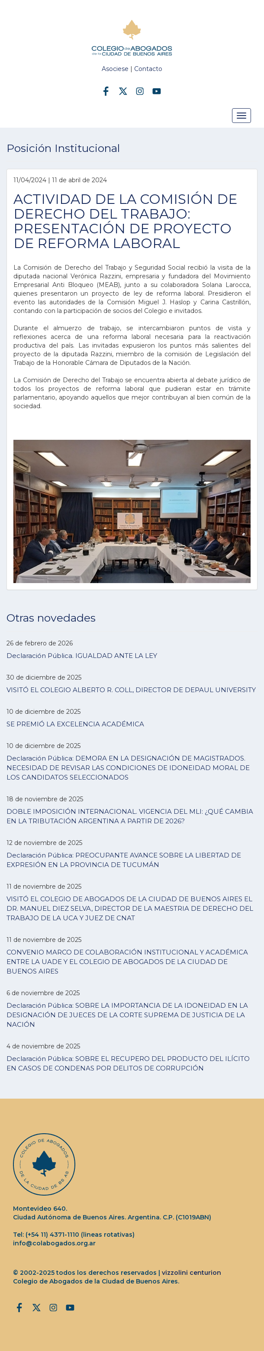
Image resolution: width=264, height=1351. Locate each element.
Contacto (148, 69)
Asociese (115, 69)
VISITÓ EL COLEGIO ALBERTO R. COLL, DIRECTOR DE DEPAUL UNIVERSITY (131, 690)
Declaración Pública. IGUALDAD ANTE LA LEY (81, 655)
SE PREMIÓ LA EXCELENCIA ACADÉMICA (75, 724)
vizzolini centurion (191, 1273)
